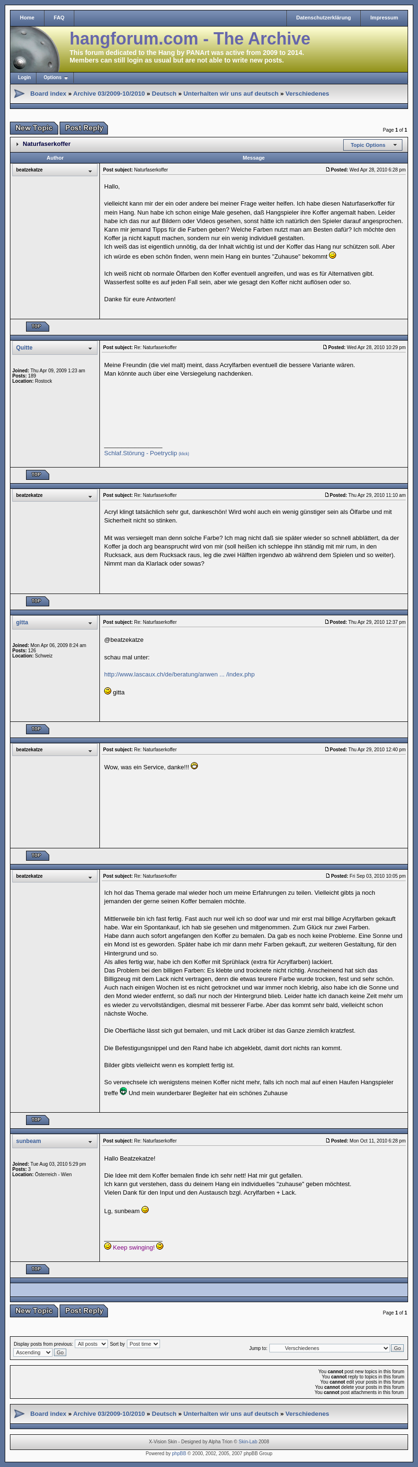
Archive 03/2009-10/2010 (109, 93)
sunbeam (28, 1141)
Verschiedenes (307, 93)
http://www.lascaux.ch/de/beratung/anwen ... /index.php (179, 674)
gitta (22, 622)
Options (53, 77)
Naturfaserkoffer (47, 143)
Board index (48, 93)
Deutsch (164, 93)
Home (27, 17)
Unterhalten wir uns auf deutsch (231, 93)
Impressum (384, 17)
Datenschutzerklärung (323, 17)
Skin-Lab (248, 1441)
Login (24, 77)
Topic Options (368, 145)
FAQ (59, 17)
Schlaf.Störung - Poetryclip (146, 453)
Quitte (24, 347)
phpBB (179, 1453)
